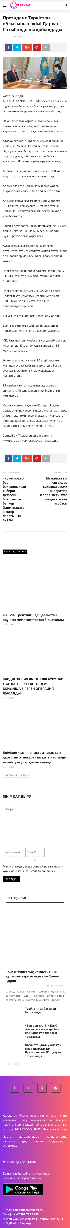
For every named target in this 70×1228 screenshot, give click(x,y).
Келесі (24, 775)
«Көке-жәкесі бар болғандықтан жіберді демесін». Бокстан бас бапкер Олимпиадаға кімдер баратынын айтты (14, 499)
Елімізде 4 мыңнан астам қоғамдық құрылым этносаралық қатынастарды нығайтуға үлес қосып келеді (35, 757)
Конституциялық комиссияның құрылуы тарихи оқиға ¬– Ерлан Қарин (32, 956)
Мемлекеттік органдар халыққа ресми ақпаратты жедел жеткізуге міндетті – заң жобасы (53, 490)
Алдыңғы (10, 775)
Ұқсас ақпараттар (15, 551)
